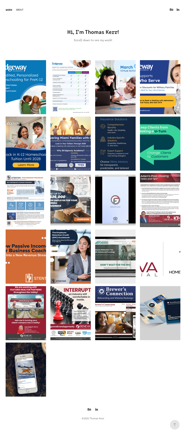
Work (9, 9)
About (19, 9)
